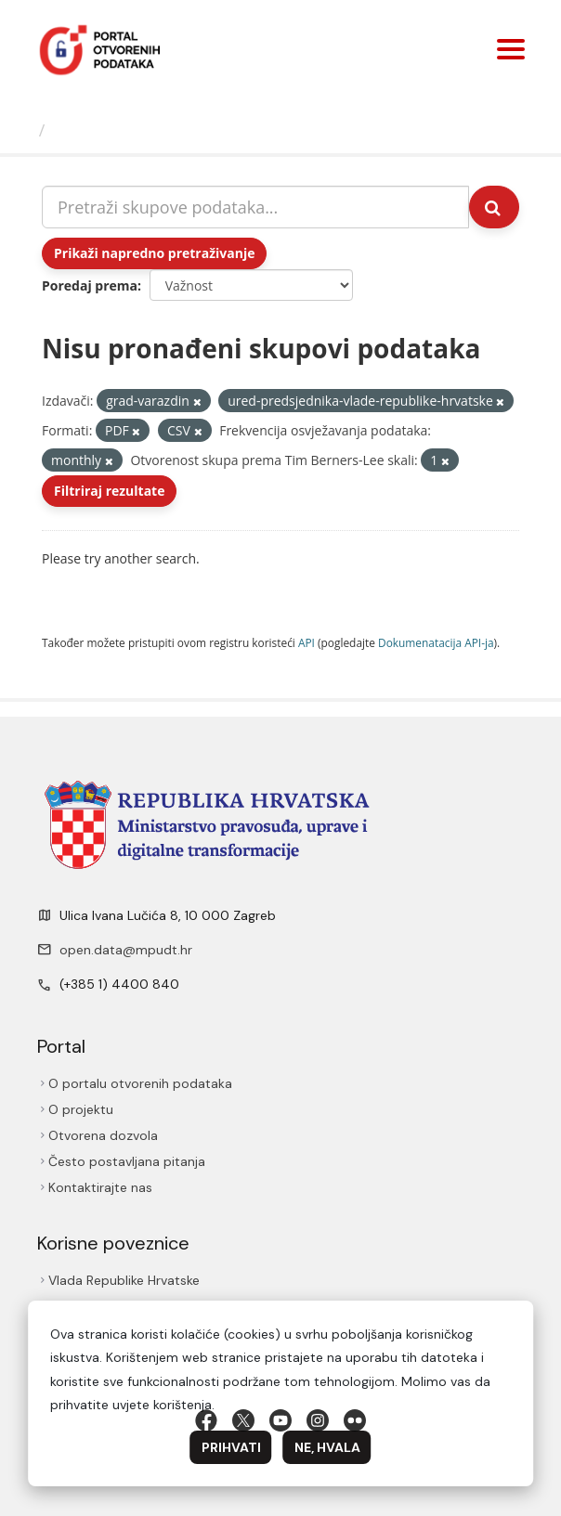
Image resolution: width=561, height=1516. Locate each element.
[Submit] (494, 207)
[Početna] (22, 130)
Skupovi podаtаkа (128, 130)
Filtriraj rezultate (109, 490)
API (306, 642)
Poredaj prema (89, 285)
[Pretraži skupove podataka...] (255, 207)
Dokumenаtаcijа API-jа (436, 642)
